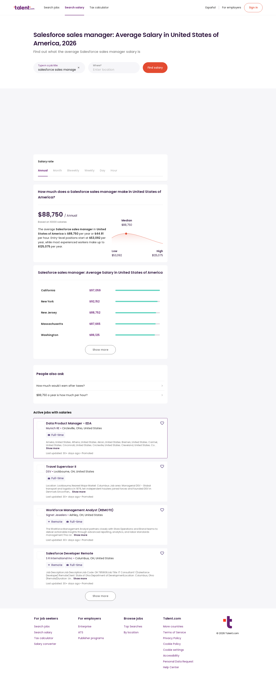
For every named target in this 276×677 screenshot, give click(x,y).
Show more (52, 448)
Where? (97, 65)
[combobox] (57, 69)
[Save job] (162, 423)
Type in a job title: (48, 65)
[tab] (43, 172)
